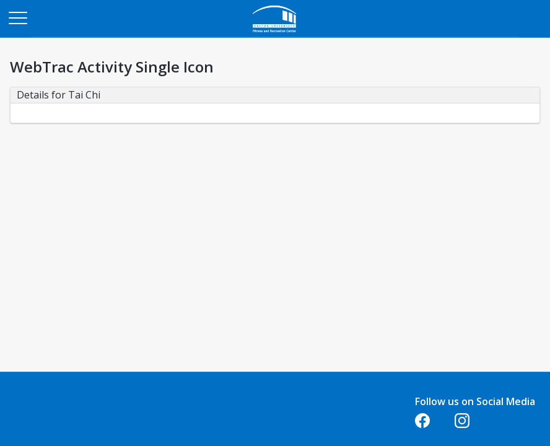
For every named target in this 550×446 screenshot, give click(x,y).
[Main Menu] (17, 17)
